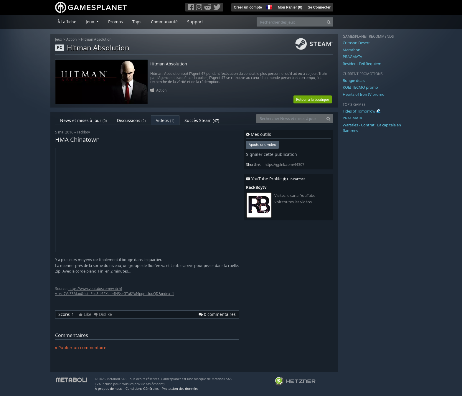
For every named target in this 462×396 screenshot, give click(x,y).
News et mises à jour (83, 120)
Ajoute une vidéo (262, 144)
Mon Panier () (290, 7)
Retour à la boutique (312, 99)
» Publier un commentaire (80, 347)
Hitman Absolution (96, 39)
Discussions (131, 120)
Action (71, 39)
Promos (115, 21)
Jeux (58, 39)
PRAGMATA (352, 56)
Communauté (164, 21)
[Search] (328, 22)
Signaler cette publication (271, 154)
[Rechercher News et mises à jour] (290, 118)
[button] (268, 6)
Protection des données (180, 388)
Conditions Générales (142, 388)
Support (195, 21)
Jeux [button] (90, 21)
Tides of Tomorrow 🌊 (362, 111)
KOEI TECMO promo (360, 87)
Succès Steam (201, 120)
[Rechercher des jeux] (290, 22)
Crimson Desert (356, 42)
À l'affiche (66, 21)
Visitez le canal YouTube (294, 195)
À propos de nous (108, 388)
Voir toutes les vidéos (293, 201)
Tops (136, 21)
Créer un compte (248, 7)
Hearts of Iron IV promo (364, 94)
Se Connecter (319, 7)
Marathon (351, 49)
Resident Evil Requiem (362, 63)
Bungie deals (354, 80)
